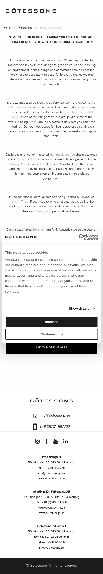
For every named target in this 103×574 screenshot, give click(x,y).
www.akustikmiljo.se (51, 513)
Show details (79, 308)
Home (7, 28)
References (25, 28)
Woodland (44, 211)
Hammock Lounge (62, 154)
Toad (25, 168)
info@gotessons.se (51, 547)
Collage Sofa (18, 164)
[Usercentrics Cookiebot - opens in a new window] (78, 237)
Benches (71, 112)
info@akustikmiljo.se (51, 507)
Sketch (85, 206)
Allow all (51, 322)
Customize (52, 334)
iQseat (33, 122)
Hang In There (18, 201)
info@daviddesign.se (51, 473)
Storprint (38, 229)
